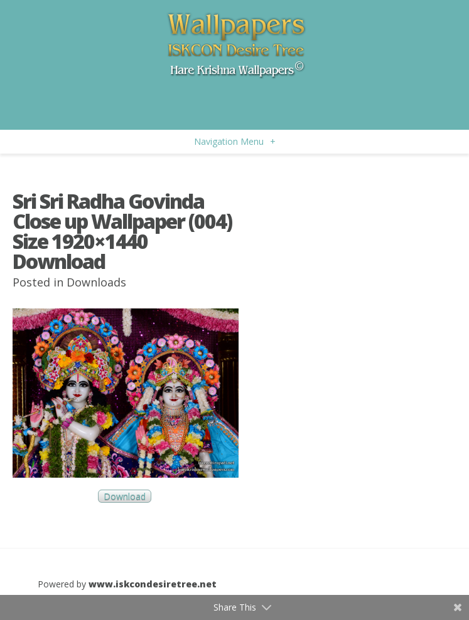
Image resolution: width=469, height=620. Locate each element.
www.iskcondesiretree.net (153, 584)
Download (125, 496)
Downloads (96, 282)
